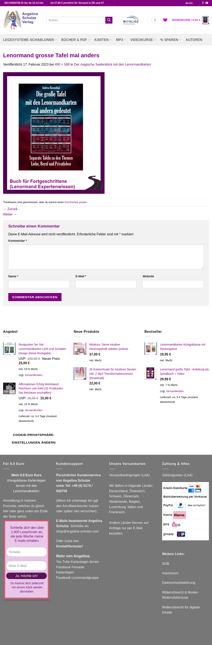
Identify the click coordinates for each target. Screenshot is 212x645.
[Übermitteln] (108, 20)
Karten (102, 40)
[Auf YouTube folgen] (207, 3)
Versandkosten (33, 375)
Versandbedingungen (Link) (129, 475)
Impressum (170, 573)
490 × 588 (62, 64)
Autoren (194, 40)
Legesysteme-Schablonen (30, 40)
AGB (165, 563)
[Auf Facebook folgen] (203, 3)
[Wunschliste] (165, 20)
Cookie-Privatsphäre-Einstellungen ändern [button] (33, 438)
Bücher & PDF (75, 40)
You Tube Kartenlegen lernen (77, 562)
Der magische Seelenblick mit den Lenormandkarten (112, 64)
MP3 (121, 40)
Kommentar (17, 240)
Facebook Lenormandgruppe (77, 577)
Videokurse (143, 40)
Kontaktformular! (69, 546)
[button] (155, 20)
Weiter (10, 214)
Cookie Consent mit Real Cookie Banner (29, 642)
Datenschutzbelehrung (178, 582)
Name (13, 276)
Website (148, 276)
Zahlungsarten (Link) (177, 475)
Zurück (10, 209)
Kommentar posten (76, 202)
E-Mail (81, 276)
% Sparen (170, 40)
